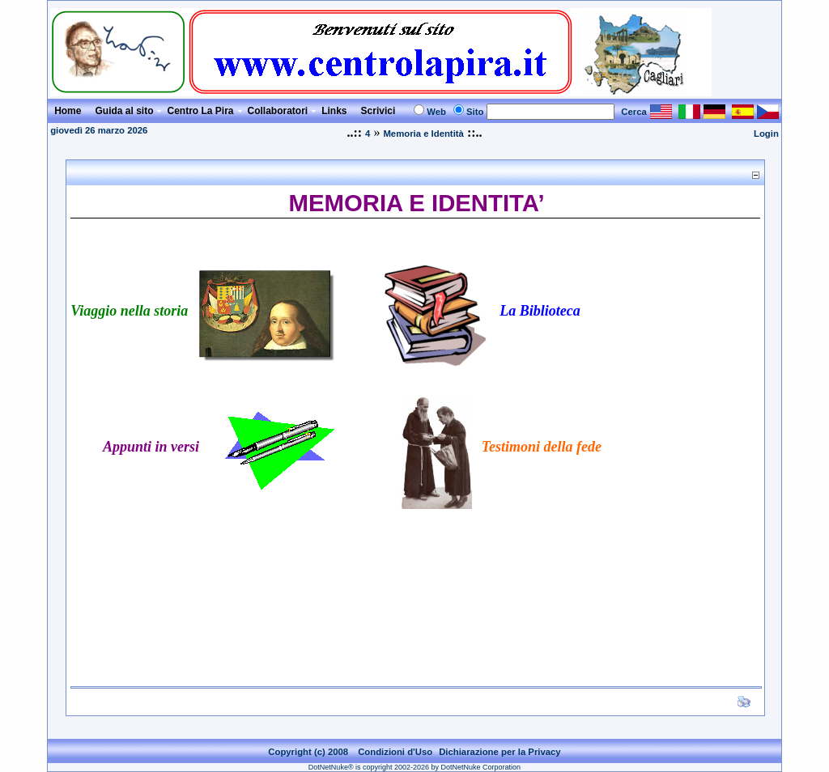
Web (436, 112)
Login (766, 133)
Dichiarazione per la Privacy (500, 752)
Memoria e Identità (423, 133)
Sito (474, 112)
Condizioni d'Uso (395, 752)
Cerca (634, 112)
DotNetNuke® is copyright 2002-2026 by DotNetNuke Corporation (414, 767)
